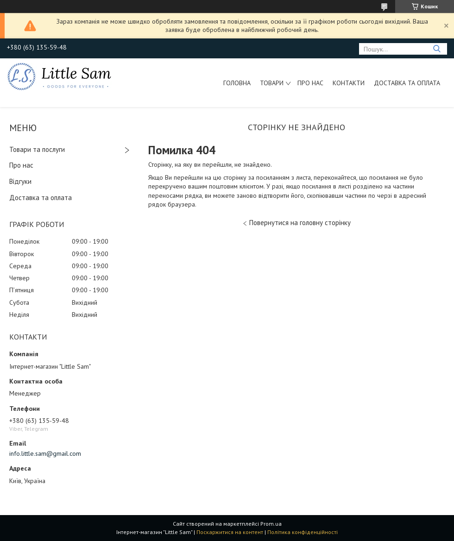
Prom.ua (271, 523)
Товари (272, 83)
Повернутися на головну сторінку (300, 222)
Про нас (310, 83)
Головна (237, 83)
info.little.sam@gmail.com (45, 453)
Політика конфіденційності (302, 531)
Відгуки (20, 181)
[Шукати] (436, 49)
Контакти (349, 83)
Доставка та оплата (407, 83)
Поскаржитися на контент (229, 531)
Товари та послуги (37, 149)
